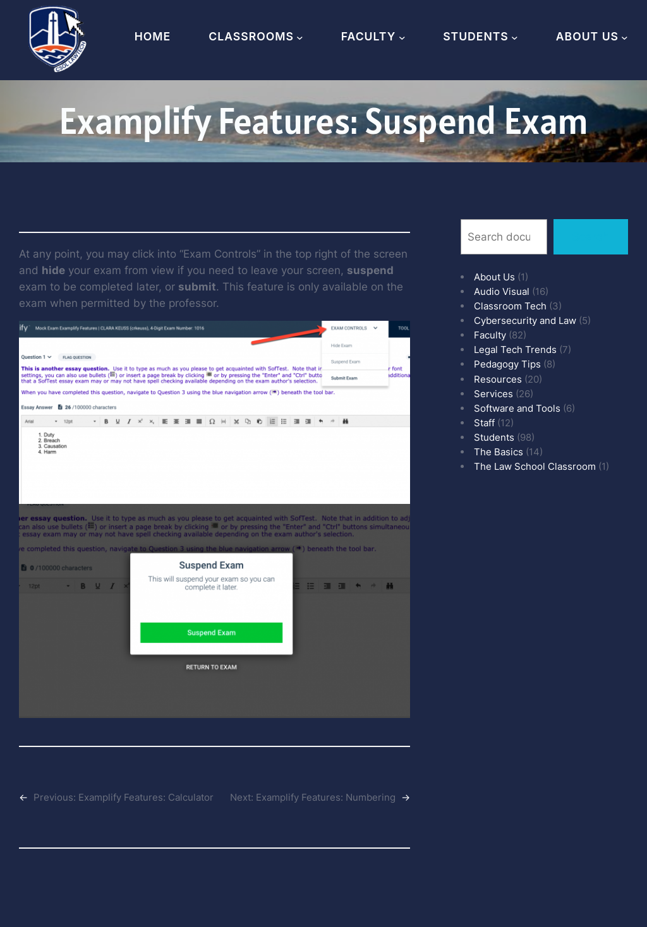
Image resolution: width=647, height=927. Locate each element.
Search (590, 236)
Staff (484, 423)
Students (494, 437)
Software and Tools (517, 408)
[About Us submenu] (624, 36)
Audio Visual (501, 291)
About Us (494, 277)
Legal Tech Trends (515, 350)
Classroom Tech (510, 306)
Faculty (490, 335)
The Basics (498, 452)
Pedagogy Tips (507, 364)
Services (493, 394)
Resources (498, 379)
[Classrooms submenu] (299, 36)
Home (153, 36)
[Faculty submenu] (402, 36)
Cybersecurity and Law (525, 320)
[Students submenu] (514, 36)
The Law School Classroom (535, 466)
